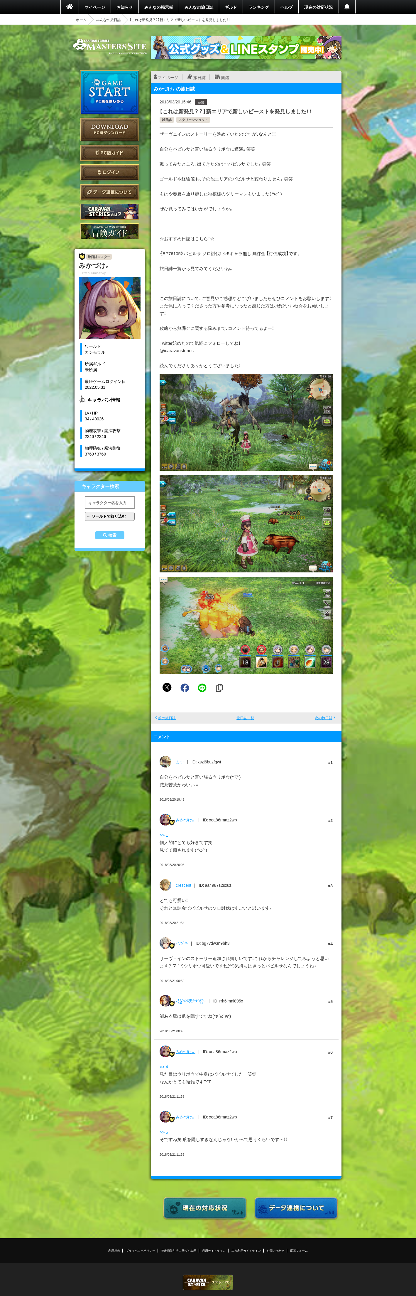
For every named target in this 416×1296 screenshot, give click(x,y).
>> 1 (164, 835)
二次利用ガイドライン (246, 1250)
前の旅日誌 (167, 717)
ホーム (81, 19)
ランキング (258, 7)
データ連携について (109, 192)
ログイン (109, 172)
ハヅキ (182, 943)
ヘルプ (286, 7)
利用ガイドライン (214, 1250)
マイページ (94, 7)
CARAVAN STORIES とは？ (109, 212)
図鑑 (225, 77)
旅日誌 (199, 77)
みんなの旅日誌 (199, 7)
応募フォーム (299, 1250)
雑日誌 (167, 119)
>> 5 (164, 1132)
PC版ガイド (109, 153)
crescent (183, 885)
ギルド (231, 7)
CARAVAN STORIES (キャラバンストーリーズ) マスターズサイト (110, 46)
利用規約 (114, 1250)
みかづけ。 (185, 820)
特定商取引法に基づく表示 (178, 1250)
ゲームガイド (109, 231)
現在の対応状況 (318, 7)
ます (180, 762)
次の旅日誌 (323, 717)
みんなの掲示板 (158, 7)
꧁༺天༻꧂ (191, 1001)
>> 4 (164, 1066)
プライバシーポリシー (140, 1250)
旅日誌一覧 (245, 717)
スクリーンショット (193, 119)
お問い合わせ (275, 1250)
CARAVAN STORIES (208, 1282)
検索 (112, 535)
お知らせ (124, 7)
